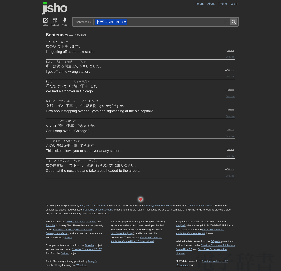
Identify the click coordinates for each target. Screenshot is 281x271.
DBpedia (216, 241)
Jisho (55, 8)
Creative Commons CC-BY (86, 249)
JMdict (69, 221)
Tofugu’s (92, 261)
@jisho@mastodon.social (158, 205)
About (211, 3)
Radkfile (50, 225)
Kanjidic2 (80, 221)
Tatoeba (230, 50)
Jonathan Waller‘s (211, 261)
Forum (200, 3)
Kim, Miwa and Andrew (92, 205)
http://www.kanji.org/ (122, 233)
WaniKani (81, 265)
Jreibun (65, 253)
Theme (222, 3)
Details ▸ (230, 56)
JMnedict (91, 221)
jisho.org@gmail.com (201, 205)
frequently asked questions (98, 209)
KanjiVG (180, 225)
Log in (234, 3)
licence (68, 237)
